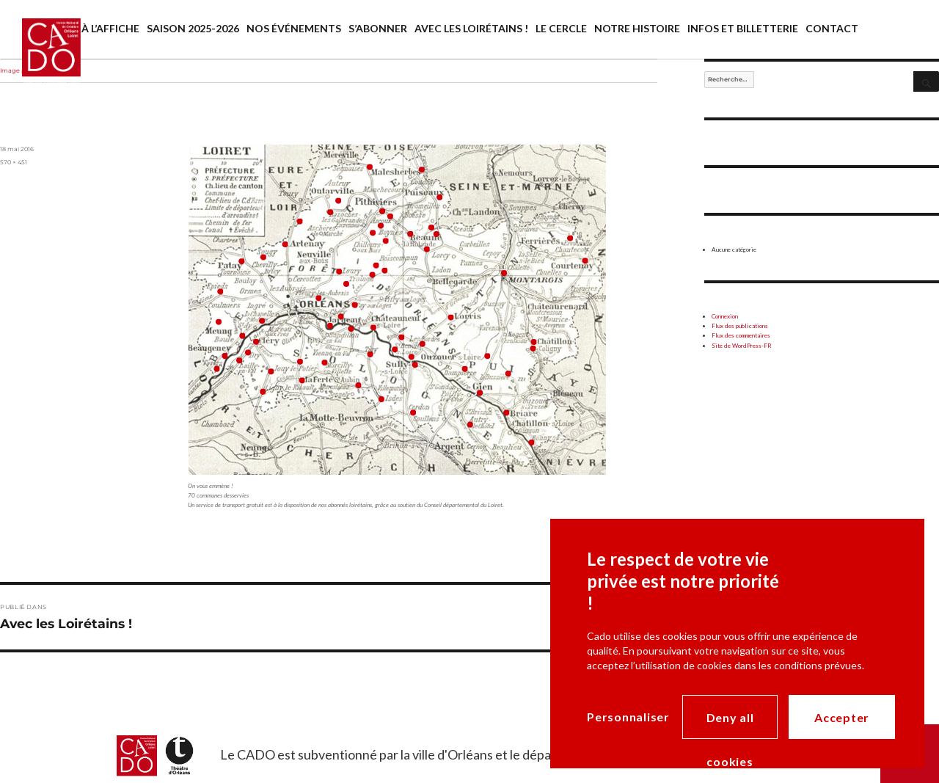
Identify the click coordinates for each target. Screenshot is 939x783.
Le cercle (561, 28)
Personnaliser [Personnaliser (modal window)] (628, 717)
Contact (831, 28)
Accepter (841, 717)
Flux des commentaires (741, 335)
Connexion (725, 316)
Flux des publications (740, 325)
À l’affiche (110, 28)
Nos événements (293, 28)
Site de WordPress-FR (742, 345)
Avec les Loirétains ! (471, 28)
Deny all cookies (730, 724)
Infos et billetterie (742, 28)
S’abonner (377, 28)
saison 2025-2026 (193, 28)
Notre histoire (637, 28)
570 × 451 (13, 162)
